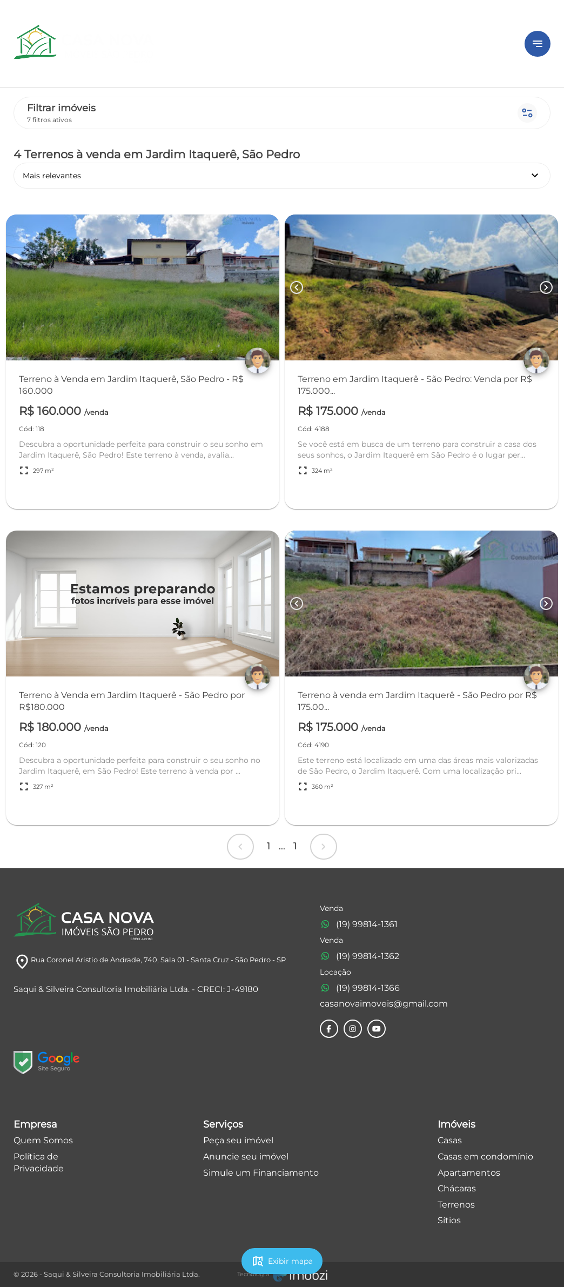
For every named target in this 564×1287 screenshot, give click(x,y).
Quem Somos (43, 1140)
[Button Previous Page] (296, 287)
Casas (450, 1140)
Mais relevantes (282, 175)
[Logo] (263, 44)
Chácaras (457, 1188)
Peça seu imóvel (238, 1140)
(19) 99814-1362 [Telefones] (359, 956)
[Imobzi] (282, 1275)
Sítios (449, 1220)
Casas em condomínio (485, 1156)
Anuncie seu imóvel (245, 1156)
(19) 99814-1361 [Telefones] (359, 924)
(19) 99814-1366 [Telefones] (360, 988)
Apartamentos (469, 1173)
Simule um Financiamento (261, 1173)
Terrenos (456, 1204)
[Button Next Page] (546, 287)
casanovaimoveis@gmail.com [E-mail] (384, 1003)
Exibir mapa (282, 1261)
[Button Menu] (537, 44)
